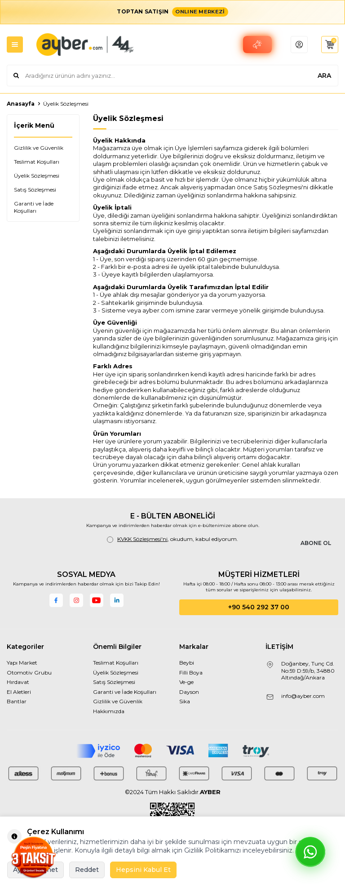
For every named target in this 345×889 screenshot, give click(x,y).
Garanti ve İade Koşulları (33, 207)
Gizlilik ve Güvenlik (38, 147)
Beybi (186, 662)
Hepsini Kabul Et (143, 870)
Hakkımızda (108, 711)
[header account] (296, 44)
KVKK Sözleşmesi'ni (142, 539)
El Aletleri (19, 691)
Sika (184, 701)
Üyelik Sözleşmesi (36, 175)
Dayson (189, 691)
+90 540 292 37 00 (258, 607)
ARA (324, 75)
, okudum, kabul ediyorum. (172, 539)
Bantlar (17, 701)
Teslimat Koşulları (36, 161)
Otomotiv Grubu (29, 672)
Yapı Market (22, 662)
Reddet (87, 870)
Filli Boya (191, 672)
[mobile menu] (15, 44)
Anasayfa (21, 103)
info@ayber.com (303, 695)
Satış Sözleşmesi (35, 189)
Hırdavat (18, 682)
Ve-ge (186, 682)
